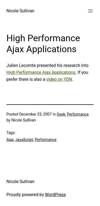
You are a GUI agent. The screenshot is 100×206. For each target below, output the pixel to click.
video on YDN (59, 79)
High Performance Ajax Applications (40, 72)
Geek (61, 114)
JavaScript (24, 140)
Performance (78, 114)
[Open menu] (90, 11)
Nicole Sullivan (20, 10)
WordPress (55, 194)
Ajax (10, 140)
